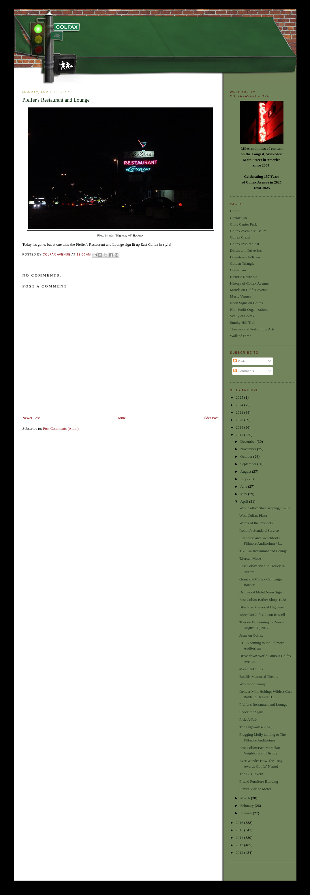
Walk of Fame (240, 336)
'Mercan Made (250, 558)
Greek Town (239, 270)
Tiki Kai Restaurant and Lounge (263, 551)
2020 (240, 420)
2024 (240, 405)
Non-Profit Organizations (249, 309)
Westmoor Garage (252, 684)
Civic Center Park (243, 224)
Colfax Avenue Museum (248, 231)
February (247, 805)
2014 (240, 837)
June (244, 486)
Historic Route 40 (243, 277)
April (244, 501)
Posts (239, 361)
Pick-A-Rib (248, 719)
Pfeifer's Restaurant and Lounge (263, 704)
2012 (240, 852)
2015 (240, 830)
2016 (240, 822)
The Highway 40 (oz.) (256, 727)
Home (121, 418)
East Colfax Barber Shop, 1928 (262, 599)
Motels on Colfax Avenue (249, 289)
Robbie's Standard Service (259, 530)
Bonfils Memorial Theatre (259, 676)
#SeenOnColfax (251, 669)
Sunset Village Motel (255, 789)
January (246, 813)
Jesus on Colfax (251, 635)
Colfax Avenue (57, 254)
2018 (240, 427)
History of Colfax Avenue (249, 283)
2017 (240, 435)
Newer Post (31, 418)
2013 (240, 845)
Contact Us (238, 217)
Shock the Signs (251, 712)
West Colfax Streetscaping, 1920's (265, 508)
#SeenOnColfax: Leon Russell (262, 614)
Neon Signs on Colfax (246, 303)
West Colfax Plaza (253, 515)
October (246, 456)
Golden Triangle (242, 263)
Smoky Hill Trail (242, 322)
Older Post (210, 418)
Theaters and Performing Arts (252, 329)
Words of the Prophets (256, 523)
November (248, 449)
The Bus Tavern (251, 774)
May (244, 494)
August (246, 471)
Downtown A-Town (245, 257)
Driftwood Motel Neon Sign (260, 592)
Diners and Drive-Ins (246, 250)
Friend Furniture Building (258, 781)
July (243, 479)
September (248, 464)
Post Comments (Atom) (61, 428)
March (245, 798)
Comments (243, 371)
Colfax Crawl (240, 237)
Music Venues (240, 296)
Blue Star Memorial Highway (261, 607)
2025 (240, 397)
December (248, 441)
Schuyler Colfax (242, 316)
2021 (240, 412)
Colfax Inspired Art (244, 244)
